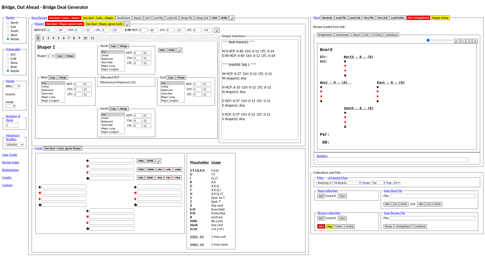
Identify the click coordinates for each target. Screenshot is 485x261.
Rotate (15, 39)
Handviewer (123, 18)
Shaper (39, 24)
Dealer (10, 18)
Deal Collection (328, 208)
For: (389, 200)
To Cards (377, 35)
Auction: (322, 174)
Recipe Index (10, 162)
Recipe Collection (329, 231)
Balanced (113, 59)
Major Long (113, 66)
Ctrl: (71, 30)
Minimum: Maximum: (118, 79)
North (14, 23)
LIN (395, 222)
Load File (158, 18)
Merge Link (202, 18)
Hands (10, 81)
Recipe (388, 244)
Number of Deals (13, 118)
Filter (320, 196)
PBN (387, 222)
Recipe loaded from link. (329, 27)
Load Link (172, 18)
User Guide (9, 155)
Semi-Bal (113, 62)
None (14, 63)
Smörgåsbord (403, 244)
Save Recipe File (394, 231)
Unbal (113, 55)
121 (133, 82)
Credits (7, 177)
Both (14, 67)
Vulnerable (13, 49)
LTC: (98, 30)
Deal (317, 18)
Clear (342, 214)
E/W (13, 59)
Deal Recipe (39, 18)
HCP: (40, 30)
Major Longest (113, 69)
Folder (339, 244)
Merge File (186, 18)
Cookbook (419, 244)
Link (147, 18)
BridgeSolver (10, 170)
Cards (38, 148)
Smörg (349, 244)
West (14, 35)
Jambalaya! (391, 35)
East (13, 27)
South (14, 31)
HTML (403, 222)
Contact (7, 185)
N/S (13, 54)
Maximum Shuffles (12, 137)
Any (113, 52)
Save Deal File (393, 208)
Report (138, 18)
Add (321, 214)
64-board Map (337, 196)
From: (366, 200)
